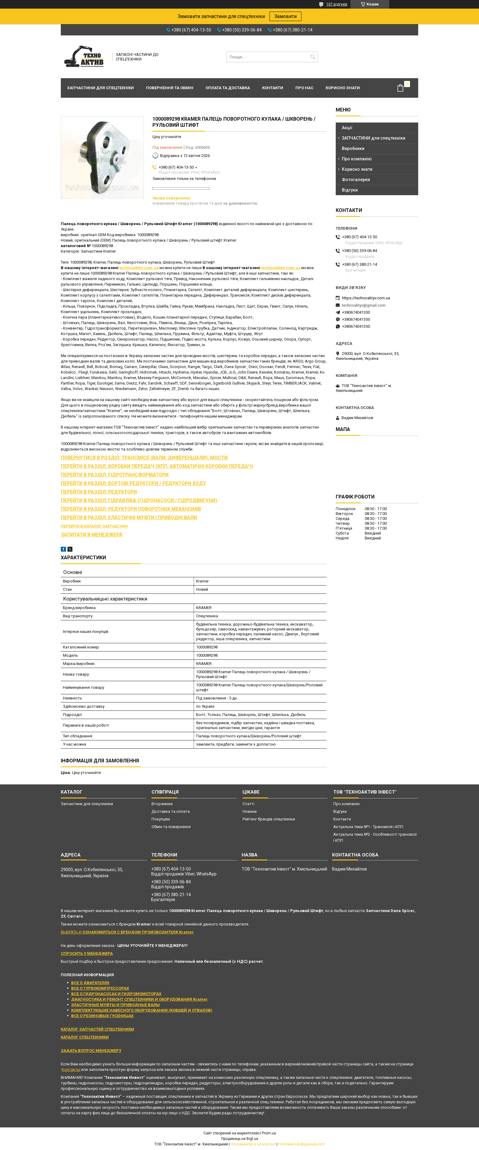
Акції (347, 127)
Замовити (285, 16)
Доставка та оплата (171, 811)
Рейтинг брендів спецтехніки (269, 819)
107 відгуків (336, 4)
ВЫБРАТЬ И (127, 932)
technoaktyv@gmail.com (364, 305)
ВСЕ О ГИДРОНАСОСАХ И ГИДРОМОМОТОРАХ (116, 993)
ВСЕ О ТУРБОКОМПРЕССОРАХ (100, 988)
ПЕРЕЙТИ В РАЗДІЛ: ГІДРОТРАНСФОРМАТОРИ (115, 475)
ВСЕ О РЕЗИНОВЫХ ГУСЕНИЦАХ (102, 1015)
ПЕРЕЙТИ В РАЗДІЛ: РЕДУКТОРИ (99, 492)
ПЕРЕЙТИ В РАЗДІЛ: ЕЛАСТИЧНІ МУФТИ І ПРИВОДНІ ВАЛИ (129, 517)
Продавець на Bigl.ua (239, 1139)
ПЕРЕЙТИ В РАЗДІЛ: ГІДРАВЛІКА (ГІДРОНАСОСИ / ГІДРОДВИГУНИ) (139, 500)
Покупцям (161, 819)
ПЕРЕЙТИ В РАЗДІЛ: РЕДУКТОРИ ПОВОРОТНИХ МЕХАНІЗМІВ (131, 509)
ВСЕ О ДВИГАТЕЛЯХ (90, 982)
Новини (250, 811)
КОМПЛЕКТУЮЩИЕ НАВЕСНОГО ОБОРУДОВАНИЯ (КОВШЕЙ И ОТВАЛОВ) (141, 1010)
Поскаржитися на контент (253, 1144)
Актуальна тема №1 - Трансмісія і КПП (368, 826)
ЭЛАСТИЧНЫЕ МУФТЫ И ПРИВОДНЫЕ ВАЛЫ (115, 1004)
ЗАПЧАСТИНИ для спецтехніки (373, 138)
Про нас (304, 88)
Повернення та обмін (169, 88)
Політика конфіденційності (301, 1144)
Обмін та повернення (171, 826)
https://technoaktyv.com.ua (366, 298)
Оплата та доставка (228, 88)
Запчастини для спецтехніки (100, 88)
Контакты (71, 1069)
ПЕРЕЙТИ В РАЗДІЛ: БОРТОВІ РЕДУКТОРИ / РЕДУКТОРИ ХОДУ (133, 483)
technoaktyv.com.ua (139, 267)
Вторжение (162, 803)
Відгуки (350, 190)
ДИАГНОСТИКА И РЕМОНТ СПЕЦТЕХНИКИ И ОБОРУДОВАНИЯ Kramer (139, 999)
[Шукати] (312, 57)
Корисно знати (343, 88)
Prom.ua (269, 1133)
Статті (248, 803)
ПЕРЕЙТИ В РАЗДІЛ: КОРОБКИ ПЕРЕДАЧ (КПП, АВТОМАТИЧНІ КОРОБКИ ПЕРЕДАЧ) (157, 466)
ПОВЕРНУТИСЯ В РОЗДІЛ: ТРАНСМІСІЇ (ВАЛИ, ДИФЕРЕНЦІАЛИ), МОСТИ (144, 458)
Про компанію (357, 158)
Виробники (353, 148)
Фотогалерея (356, 179)
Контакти (272, 88)
